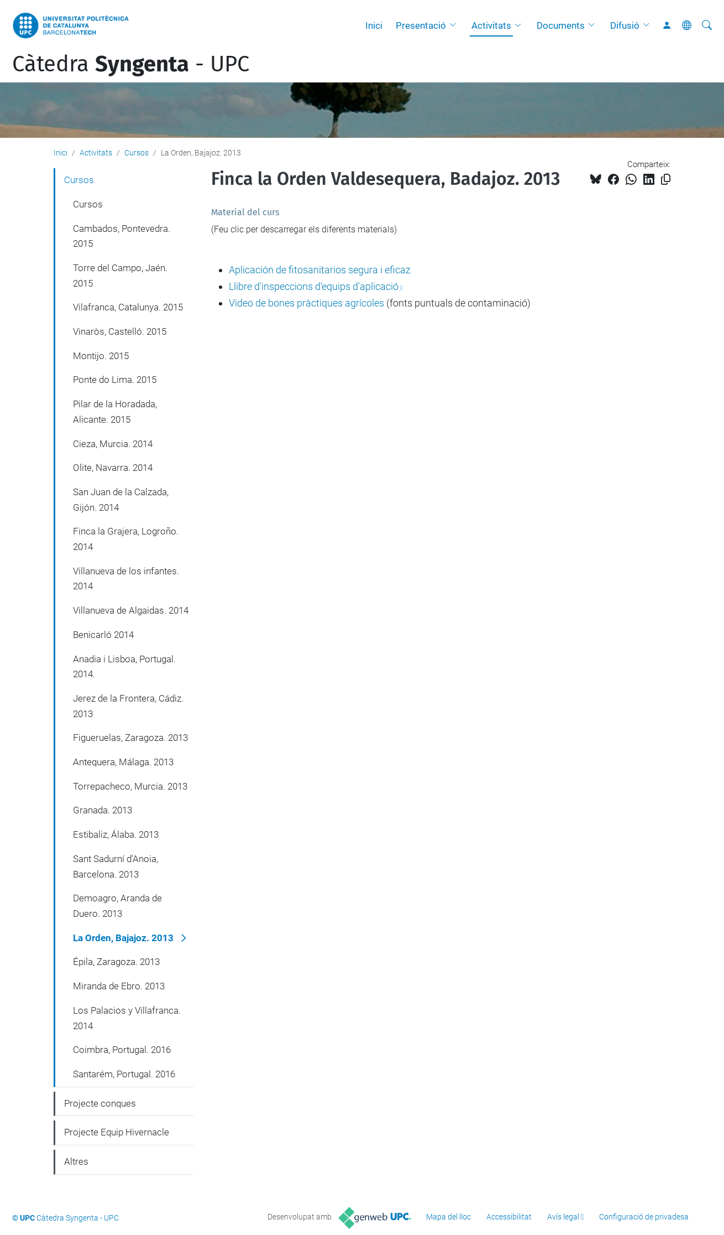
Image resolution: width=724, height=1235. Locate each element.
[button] (455, 25)
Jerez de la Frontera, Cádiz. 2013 (128, 706)
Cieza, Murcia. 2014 (113, 443)
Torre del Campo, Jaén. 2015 (120, 275)
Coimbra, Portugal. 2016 (122, 1049)
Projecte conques (100, 1103)
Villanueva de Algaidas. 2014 (130, 610)
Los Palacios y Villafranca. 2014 (127, 1018)
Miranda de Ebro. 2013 (119, 986)
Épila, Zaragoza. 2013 (116, 961)
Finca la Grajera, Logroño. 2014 (126, 539)
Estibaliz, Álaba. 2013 (116, 834)
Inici (373, 25)
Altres (76, 1161)
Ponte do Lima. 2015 (114, 379)
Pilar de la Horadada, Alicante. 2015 (115, 411)
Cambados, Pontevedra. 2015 (121, 236)
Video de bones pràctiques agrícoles (306, 303)
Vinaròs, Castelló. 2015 (119, 331)
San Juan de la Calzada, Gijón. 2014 (121, 499)
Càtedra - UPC (130, 64)
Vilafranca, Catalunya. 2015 (128, 307)
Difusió (624, 25)
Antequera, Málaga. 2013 (123, 761)
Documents (561, 25)
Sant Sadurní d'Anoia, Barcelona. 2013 (115, 866)
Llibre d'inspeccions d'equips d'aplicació (313, 286)
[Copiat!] (665, 179)
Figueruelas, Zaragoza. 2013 (130, 737)
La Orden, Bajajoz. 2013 (123, 937)
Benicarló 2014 (103, 634)
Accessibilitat (509, 1216)
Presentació (421, 25)
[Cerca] (707, 25)
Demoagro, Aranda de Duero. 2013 (117, 905)
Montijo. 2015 (101, 355)
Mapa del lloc (448, 1216)
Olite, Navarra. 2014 (113, 467)
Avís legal (563, 1216)
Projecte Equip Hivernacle (116, 1132)
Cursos (136, 152)
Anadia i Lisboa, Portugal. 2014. (124, 666)
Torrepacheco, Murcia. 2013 (130, 786)
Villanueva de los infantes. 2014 (126, 578)
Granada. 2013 (102, 810)
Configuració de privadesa (644, 1216)
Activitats (491, 25)
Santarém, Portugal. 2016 (124, 1074)
